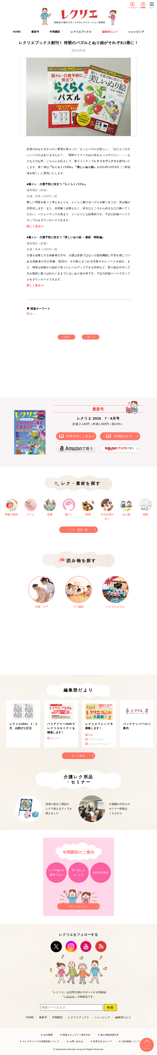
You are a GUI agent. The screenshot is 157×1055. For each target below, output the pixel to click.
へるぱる (69, 996)
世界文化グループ (102, 1041)
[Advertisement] (51, 371)
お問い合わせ (76, 1041)
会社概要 (48, 1035)
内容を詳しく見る (78, 436)
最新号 (35, 31)
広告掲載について (131, 1041)
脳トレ (33, 314)
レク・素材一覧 (78, 529)
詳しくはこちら (78, 905)
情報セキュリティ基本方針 (77, 1035)
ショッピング (136, 31)
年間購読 (143, 7)
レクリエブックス (81, 31)
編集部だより (110, 31)
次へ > (91, 337)
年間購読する (123, 436)
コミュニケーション (98, 744)
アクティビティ (96, 739)
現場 (90, 735)
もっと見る (78, 755)
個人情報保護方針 (109, 1035)
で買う (119, 448)
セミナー (55, 738)
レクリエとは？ (132, 7)
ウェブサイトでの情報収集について (41, 1041)
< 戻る (66, 337)
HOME (17, 31)
